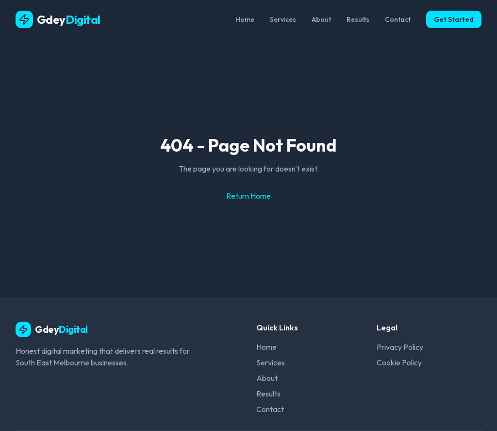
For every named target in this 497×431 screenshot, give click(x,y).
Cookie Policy (399, 362)
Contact (398, 19)
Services (283, 19)
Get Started (454, 19)
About (321, 19)
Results (358, 19)
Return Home (248, 196)
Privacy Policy (400, 347)
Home (244, 19)
